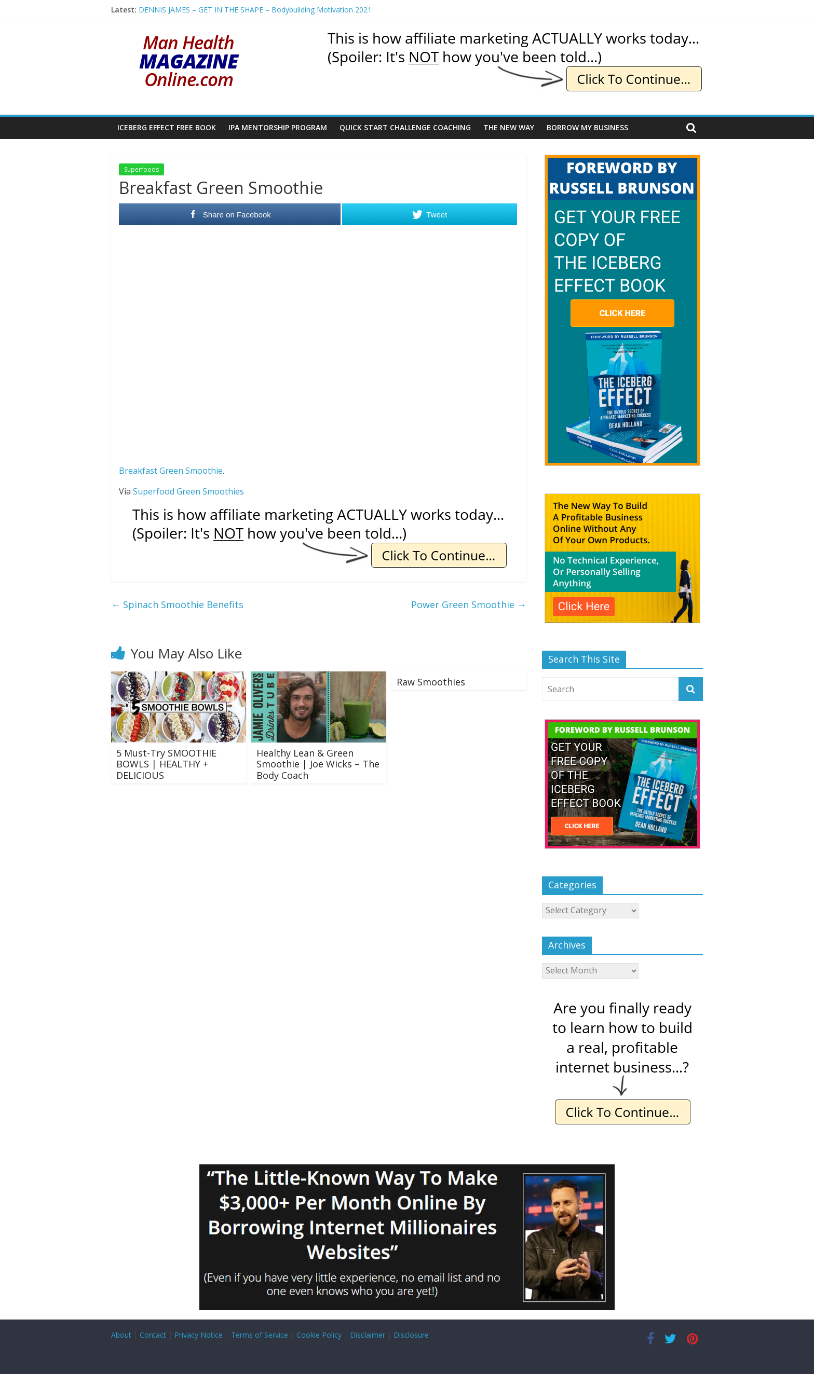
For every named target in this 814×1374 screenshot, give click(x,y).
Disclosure (411, 1335)
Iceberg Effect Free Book (166, 127)
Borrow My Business (587, 127)
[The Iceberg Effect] (622, 160)
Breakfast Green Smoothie (171, 470)
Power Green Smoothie (468, 604)
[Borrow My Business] (407, 1170)
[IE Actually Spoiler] (514, 36)
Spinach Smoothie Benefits (177, 604)
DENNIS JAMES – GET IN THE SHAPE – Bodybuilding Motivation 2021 (255, 10)
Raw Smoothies (431, 682)
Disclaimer (367, 1335)
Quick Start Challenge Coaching (405, 127)
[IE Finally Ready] (622, 1002)
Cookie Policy (319, 1335)
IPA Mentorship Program (277, 127)
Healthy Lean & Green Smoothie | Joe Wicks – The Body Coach (317, 764)
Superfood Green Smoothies (188, 491)
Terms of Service (259, 1335)
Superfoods (141, 169)
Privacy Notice (198, 1335)
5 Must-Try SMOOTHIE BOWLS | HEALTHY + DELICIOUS (166, 764)
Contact (153, 1335)
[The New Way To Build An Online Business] (622, 499)
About (121, 1335)
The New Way (508, 127)
